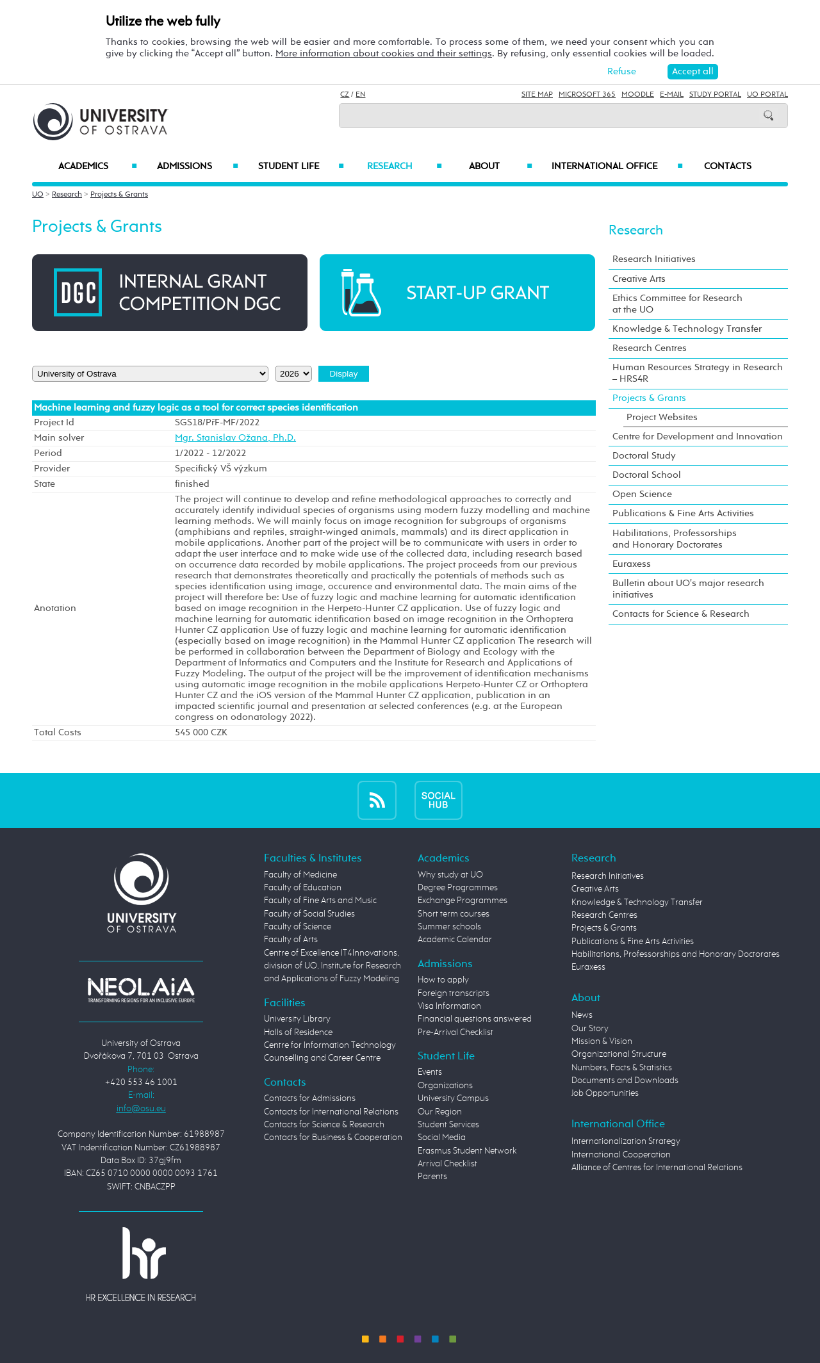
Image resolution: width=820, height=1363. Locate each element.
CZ (344, 95)
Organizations (445, 1085)
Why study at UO (450, 874)
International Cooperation (621, 1154)
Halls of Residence (298, 1032)
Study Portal (715, 95)
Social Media (442, 1137)
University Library (297, 1019)
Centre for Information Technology (330, 1045)
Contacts (727, 166)
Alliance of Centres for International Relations (656, 1167)
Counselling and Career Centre (322, 1058)
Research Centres (649, 348)
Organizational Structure (618, 1054)
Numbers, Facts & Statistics (621, 1067)
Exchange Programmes (462, 900)
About (500, 166)
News (582, 1015)
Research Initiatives (654, 259)
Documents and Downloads (624, 1080)
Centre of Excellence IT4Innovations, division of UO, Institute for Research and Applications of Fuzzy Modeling (332, 966)
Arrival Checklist (447, 1163)
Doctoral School (646, 475)
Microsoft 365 (587, 95)
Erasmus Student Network (467, 1151)
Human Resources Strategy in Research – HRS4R (697, 373)
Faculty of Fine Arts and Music (320, 900)
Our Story (590, 1028)
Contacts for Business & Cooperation (333, 1137)
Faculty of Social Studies (309, 914)
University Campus (453, 1098)
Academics (97, 166)
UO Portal (767, 95)
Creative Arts (639, 279)
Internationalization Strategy (625, 1141)
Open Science (642, 494)
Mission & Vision (601, 1041)
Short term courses (453, 914)
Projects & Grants (119, 195)
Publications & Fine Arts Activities (683, 513)
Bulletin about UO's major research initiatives (688, 589)
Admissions (197, 166)
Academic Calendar (455, 939)
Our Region (440, 1111)
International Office (617, 166)
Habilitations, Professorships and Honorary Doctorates (674, 539)
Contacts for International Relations (331, 1111)
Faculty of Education (302, 887)
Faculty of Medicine (300, 874)
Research (404, 166)
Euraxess (631, 564)
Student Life (301, 166)
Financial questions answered (475, 1019)
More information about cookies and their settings (383, 53)
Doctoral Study (644, 456)
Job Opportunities (605, 1093)
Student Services (448, 1124)
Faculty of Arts (291, 939)
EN (360, 95)
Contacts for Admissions (310, 1098)
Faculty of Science (297, 926)
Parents (432, 1176)
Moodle (637, 95)
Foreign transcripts (453, 993)
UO (38, 195)
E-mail (672, 95)
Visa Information (449, 1006)
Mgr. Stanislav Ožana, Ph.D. (235, 438)
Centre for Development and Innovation (697, 436)
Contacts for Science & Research (681, 614)
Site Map (537, 95)
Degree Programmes (458, 887)
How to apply (443, 979)
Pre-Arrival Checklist (455, 1032)
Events (430, 1072)
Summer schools (449, 926)
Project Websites (662, 417)
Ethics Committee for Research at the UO (677, 303)
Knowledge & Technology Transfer (687, 329)
